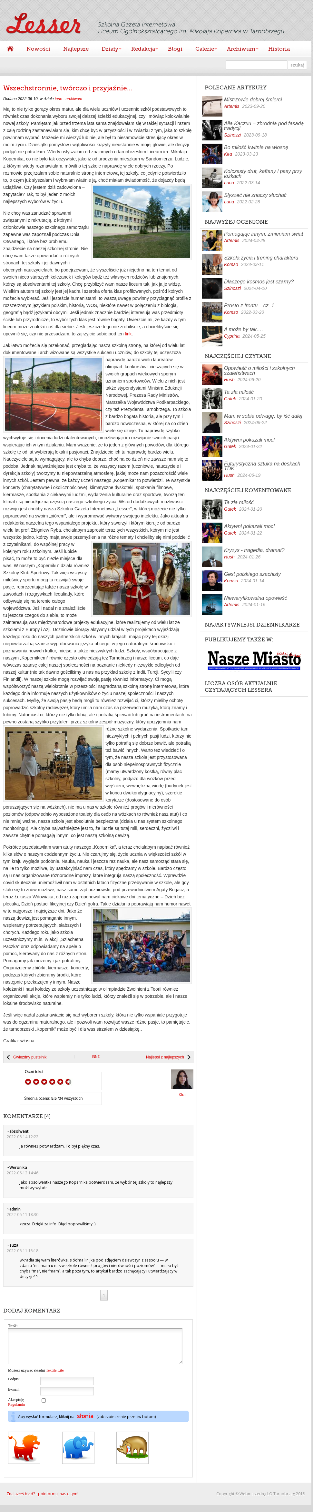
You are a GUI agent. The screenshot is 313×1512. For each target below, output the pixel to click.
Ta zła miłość (239, 392)
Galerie (203, 50)
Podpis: (14, 1386)
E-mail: (14, 1396)
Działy (108, 50)
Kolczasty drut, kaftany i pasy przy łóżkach (263, 174)
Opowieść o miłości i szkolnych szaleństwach (259, 370)
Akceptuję (16, 1409)
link (128, 333)
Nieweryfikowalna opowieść (255, 598)
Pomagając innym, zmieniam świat (263, 234)
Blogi (175, 49)
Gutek (230, 398)
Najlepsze (76, 49)
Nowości (38, 49)
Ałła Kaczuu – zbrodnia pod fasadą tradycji (264, 126)
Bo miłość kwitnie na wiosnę (256, 147)
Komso (231, 264)
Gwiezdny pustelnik (29, 1057)
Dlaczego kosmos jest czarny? (259, 281)
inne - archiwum (68, 99)
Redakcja (141, 50)
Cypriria (232, 336)
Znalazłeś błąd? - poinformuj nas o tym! (42, 1500)
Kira (228, 154)
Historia (279, 49)
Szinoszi (232, 135)
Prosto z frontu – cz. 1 (249, 305)
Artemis (231, 106)
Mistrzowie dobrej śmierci (253, 99)
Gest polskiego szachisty (252, 574)
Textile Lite (55, 1377)
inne (96, 1056)
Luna (229, 182)
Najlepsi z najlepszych (165, 1057)
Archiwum (239, 50)
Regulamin (16, 1411)
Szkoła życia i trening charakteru (261, 258)
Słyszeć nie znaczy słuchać (255, 195)
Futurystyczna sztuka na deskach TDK (262, 466)
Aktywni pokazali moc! (249, 440)
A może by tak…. (243, 329)
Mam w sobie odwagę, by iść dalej (263, 416)
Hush (229, 379)
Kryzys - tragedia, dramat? (254, 550)
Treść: (13, 1325)
